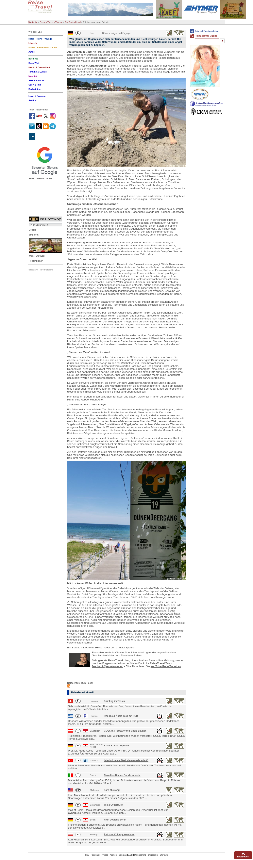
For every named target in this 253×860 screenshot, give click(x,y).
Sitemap (123, 855)
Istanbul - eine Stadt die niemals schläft (126, 760)
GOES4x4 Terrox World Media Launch (125, 730)
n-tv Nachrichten (39, 225)
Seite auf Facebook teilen (206, 31)
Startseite (32, 22)
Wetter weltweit (36, 256)
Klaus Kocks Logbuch (116, 745)
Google (32, 230)
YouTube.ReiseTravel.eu (166, 666)
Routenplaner (36, 261)
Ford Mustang (112, 790)
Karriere (113, 855)
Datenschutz (140, 855)
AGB (130, 855)
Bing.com (34, 235)
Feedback (95, 855)
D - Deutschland (73, 22)
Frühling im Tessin (114, 701)
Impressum (153, 855)
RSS (87, 855)
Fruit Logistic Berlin (115, 819)
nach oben (243, 856)
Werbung (164, 855)
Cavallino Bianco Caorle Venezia (122, 775)
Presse (105, 855)
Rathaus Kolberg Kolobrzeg (119, 834)
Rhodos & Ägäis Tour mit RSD (121, 716)
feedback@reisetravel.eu (107, 666)
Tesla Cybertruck (113, 804)
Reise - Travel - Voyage (51, 22)
